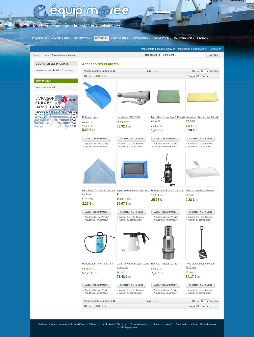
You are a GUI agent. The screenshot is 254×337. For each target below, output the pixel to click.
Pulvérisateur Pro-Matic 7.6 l (97, 263)
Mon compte (147, 49)
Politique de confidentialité (102, 324)
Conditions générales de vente (52, 324)
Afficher (195, 71)
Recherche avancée (163, 324)
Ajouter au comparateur (96, 146)
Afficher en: (89, 76)
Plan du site (122, 324)
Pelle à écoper (90, 117)
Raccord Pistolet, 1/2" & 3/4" (166, 263)
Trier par (191, 76)
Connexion (215, 49)
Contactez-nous (208, 324)
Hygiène (46, 55)
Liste (104, 76)
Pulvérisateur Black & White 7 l (167, 190)
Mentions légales (78, 324)
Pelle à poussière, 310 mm (200, 190)
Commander (200, 49)
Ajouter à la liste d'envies (97, 143)
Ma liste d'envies (166, 49)
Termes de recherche (140, 324)
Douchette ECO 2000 (128, 117)
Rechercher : (152, 55)
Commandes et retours (187, 324)
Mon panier (184, 49)
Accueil (36, 55)
